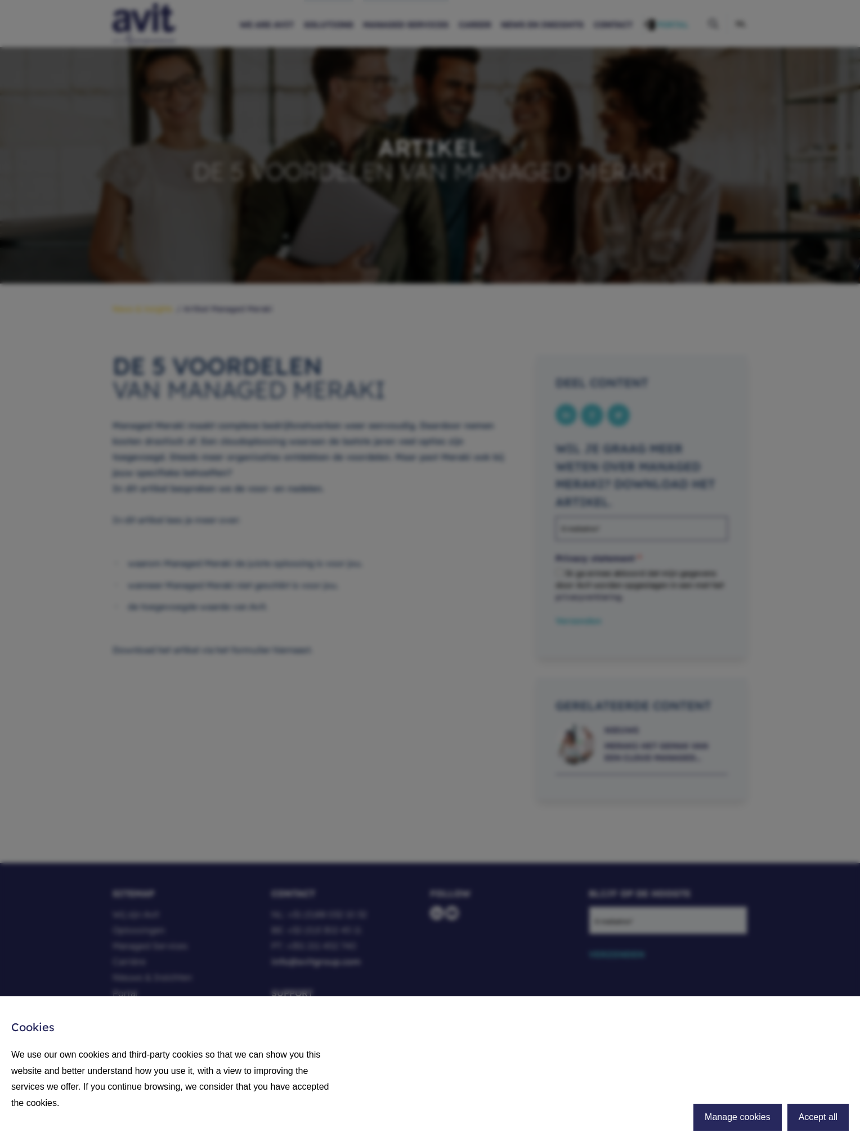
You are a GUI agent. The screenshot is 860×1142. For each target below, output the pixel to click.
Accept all (818, 1117)
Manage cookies (738, 1117)
